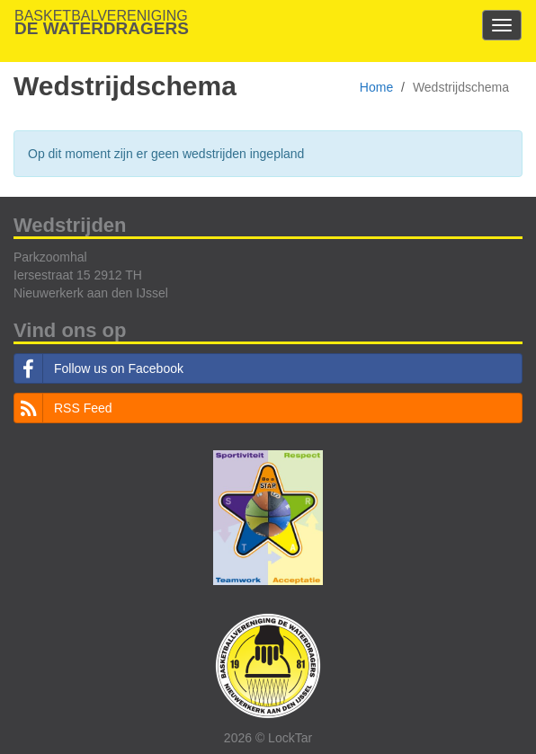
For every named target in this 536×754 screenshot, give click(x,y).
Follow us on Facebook (98, 368)
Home (376, 87)
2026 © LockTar (268, 738)
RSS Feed (63, 408)
